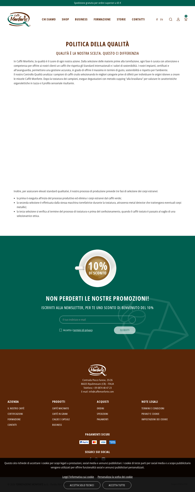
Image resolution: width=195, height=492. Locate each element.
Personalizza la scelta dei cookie (115, 477)
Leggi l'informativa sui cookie (78, 477)
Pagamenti (102, 419)
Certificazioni (15, 414)
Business (57, 425)
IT (157, 19)
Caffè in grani (60, 414)
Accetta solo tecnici (82, 485)
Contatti (12, 425)
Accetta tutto (117, 485)
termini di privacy (83, 330)
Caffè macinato (60, 408)
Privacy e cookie (150, 414)
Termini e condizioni (153, 408)
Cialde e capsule (61, 419)
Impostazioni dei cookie (155, 419)
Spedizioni (102, 414)
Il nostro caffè (16, 408)
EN (161, 19)
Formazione (14, 419)
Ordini (100, 408)
